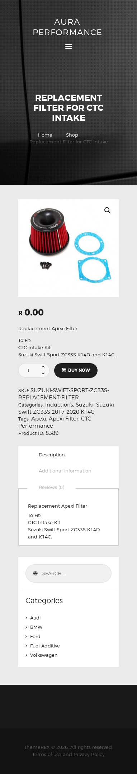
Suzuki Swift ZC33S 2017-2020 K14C (66, 408)
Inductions (59, 405)
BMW (36, 627)
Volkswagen (44, 655)
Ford (35, 636)
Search (34, 573)
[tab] (51, 454)
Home (45, 135)
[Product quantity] (37, 370)
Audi (35, 618)
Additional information (65, 471)
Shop (72, 135)
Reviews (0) (51, 487)
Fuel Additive (45, 646)
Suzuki (85, 405)
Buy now (79, 370)
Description (52, 454)
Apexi (38, 419)
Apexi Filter (64, 419)
